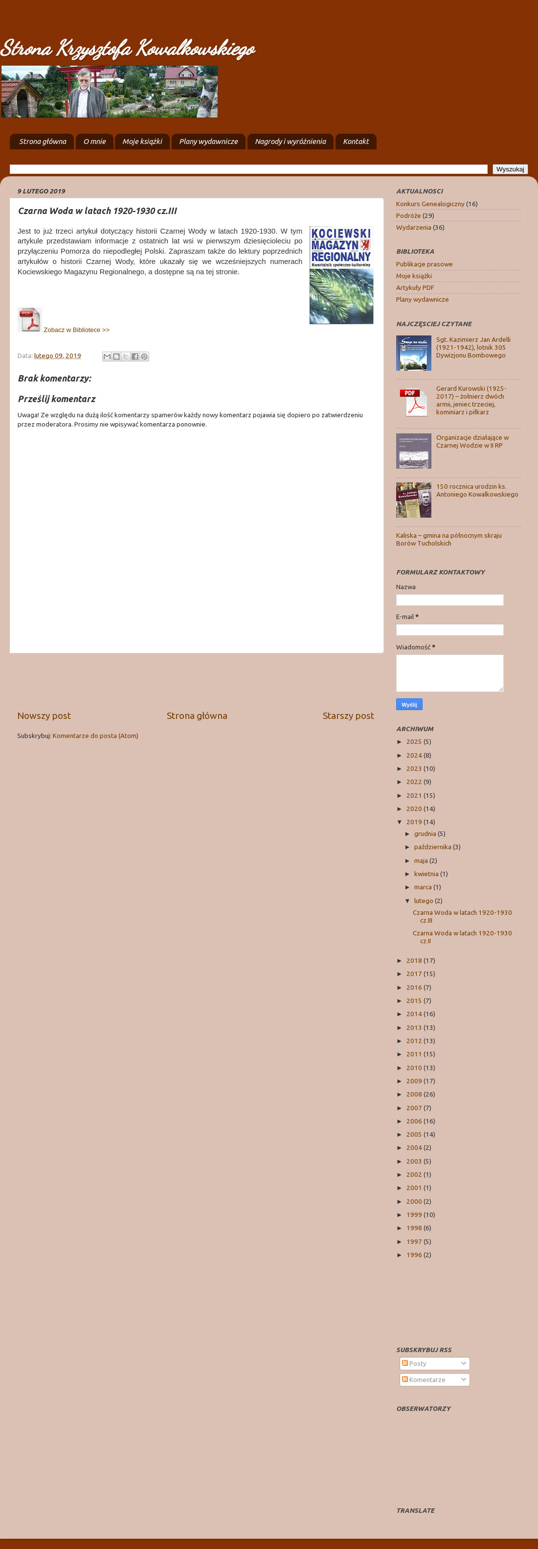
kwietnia (427, 874)
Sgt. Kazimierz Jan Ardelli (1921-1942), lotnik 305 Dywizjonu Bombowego (473, 347)
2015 (415, 1000)
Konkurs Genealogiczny (430, 204)
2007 (415, 1108)
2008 (415, 1094)
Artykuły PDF (415, 287)
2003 (415, 1161)
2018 (415, 960)
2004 (415, 1147)
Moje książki (142, 141)
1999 (415, 1214)
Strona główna (42, 141)
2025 (415, 741)
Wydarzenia (413, 227)
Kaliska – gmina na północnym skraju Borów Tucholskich (449, 539)
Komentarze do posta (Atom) (95, 735)
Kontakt (356, 141)
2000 (415, 1201)
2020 (415, 808)
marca (423, 887)
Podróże (408, 215)
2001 (415, 1188)
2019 (415, 822)
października (433, 847)
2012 (415, 1041)
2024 (415, 755)
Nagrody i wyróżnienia (290, 141)
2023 (415, 768)
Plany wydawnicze (208, 141)
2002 (415, 1174)
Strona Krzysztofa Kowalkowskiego (126, 47)
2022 (415, 782)
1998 (415, 1228)
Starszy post (348, 715)
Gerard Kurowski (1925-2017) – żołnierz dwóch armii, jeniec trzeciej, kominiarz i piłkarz (471, 400)
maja (421, 860)
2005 (415, 1134)
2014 (415, 1014)
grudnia (426, 833)
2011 (415, 1054)
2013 (415, 1027)
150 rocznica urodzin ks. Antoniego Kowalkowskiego (477, 490)
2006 (415, 1121)
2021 (415, 795)
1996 (415, 1255)
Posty (414, 1363)
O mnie (94, 141)
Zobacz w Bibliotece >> (64, 330)
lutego (424, 901)
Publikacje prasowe (424, 264)
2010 (415, 1068)
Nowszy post (44, 715)
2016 (415, 987)
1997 (415, 1241)
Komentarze (424, 1379)
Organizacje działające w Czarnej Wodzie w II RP (472, 441)
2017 (415, 973)
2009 (415, 1081)
